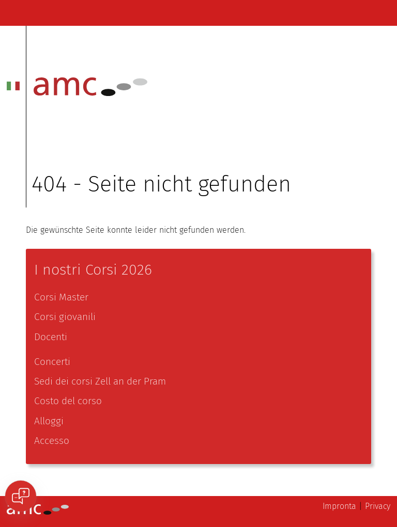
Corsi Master (61, 297)
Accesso (51, 440)
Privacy (377, 506)
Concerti (52, 362)
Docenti (50, 337)
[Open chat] (20, 496)
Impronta (339, 506)
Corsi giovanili (65, 317)
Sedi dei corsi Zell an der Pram (100, 381)
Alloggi (49, 421)
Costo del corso (68, 401)
